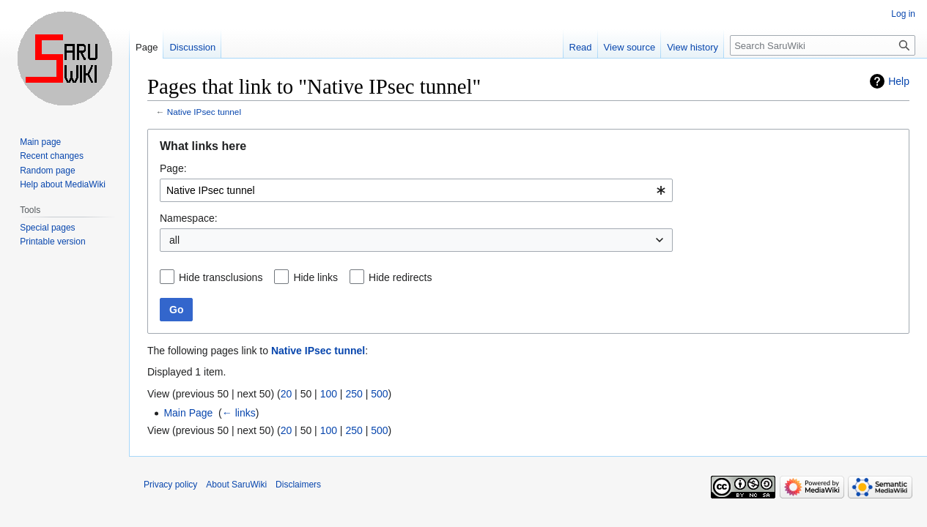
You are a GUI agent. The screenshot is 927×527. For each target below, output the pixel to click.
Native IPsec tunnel (204, 111)
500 (379, 394)
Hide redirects (400, 277)
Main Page (188, 413)
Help (898, 81)
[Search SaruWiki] (822, 45)
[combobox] (416, 190)
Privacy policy (170, 484)
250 (353, 394)
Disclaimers (298, 484)
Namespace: (189, 218)
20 (286, 394)
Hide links (315, 277)
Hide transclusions (220, 277)
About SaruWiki (236, 484)
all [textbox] (174, 240)
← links (239, 413)
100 (328, 394)
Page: (173, 168)
